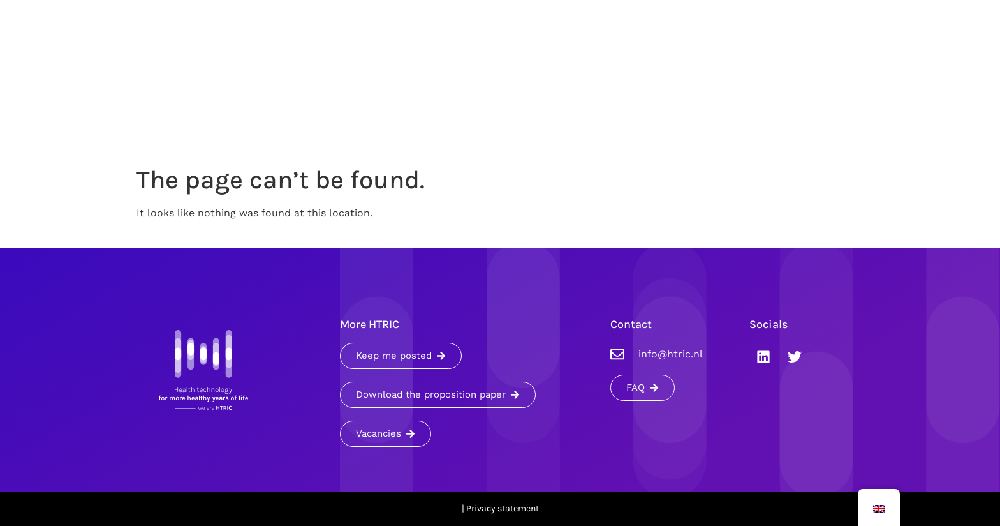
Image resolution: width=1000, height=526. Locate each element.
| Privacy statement (500, 508)
